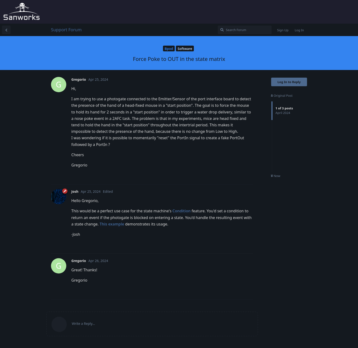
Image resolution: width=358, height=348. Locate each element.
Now (275, 176)
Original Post (281, 95)
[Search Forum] (245, 30)
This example (112, 224)
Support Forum (66, 29)
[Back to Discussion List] (6, 30)
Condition (182, 211)
